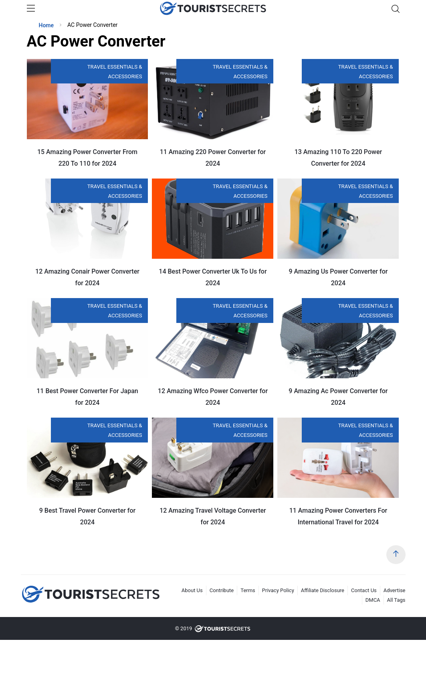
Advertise (395, 590)
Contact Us (364, 590)
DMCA (372, 600)
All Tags (396, 600)
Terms (247, 590)
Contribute (222, 590)
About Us (192, 590)
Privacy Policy (278, 590)
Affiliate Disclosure (322, 590)
